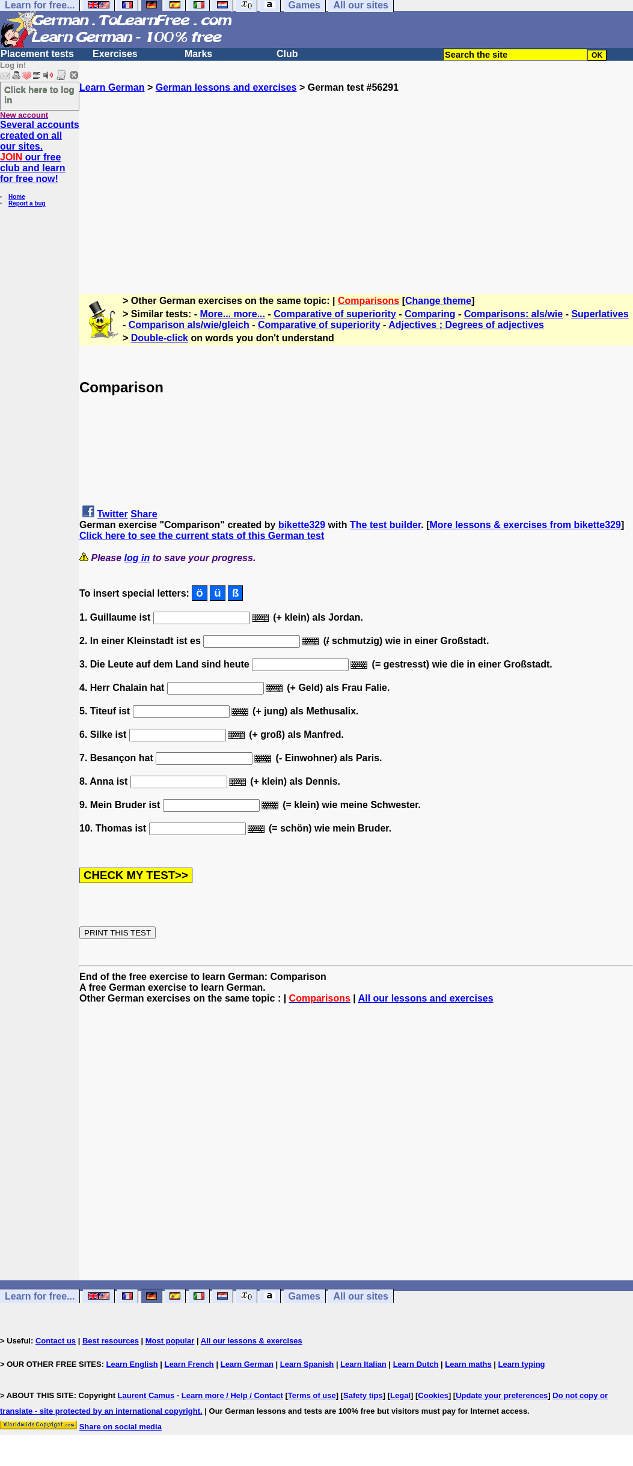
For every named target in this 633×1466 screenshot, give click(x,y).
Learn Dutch (416, 1364)
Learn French (188, 1364)
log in (137, 558)
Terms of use (312, 1395)
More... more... (232, 314)
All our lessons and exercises (426, 998)
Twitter (112, 514)
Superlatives (599, 314)
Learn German (111, 87)
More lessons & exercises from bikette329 (525, 525)
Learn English (132, 1364)
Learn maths (468, 1364)
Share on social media (120, 1426)
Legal (400, 1395)
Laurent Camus (146, 1395)
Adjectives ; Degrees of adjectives (466, 325)
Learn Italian (363, 1364)
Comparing (430, 314)
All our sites (360, 1296)
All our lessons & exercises (251, 1340)
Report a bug (27, 203)
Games (304, 1296)
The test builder (385, 525)
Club (287, 54)
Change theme (438, 301)
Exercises (115, 54)
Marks (198, 54)
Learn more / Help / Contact (232, 1395)
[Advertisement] (356, 177)
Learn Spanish (307, 1364)
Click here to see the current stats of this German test (201, 536)
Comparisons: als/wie (513, 314)
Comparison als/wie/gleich (189, 325)
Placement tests (37, 54)
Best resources (110, 1340)
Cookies (433, 1395)
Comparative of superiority (335, 314)
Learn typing (521, 1364)
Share (143, 514)
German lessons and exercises (226, 87)
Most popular (170, 1340)
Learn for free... (40, 1296)
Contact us (55, 1340)
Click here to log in (39, 94)
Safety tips (363, 1395)
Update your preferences (502, 1395)
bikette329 (301, 525)
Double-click (159, 338)
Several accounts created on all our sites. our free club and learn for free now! (39, 152)
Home (16, 196)
